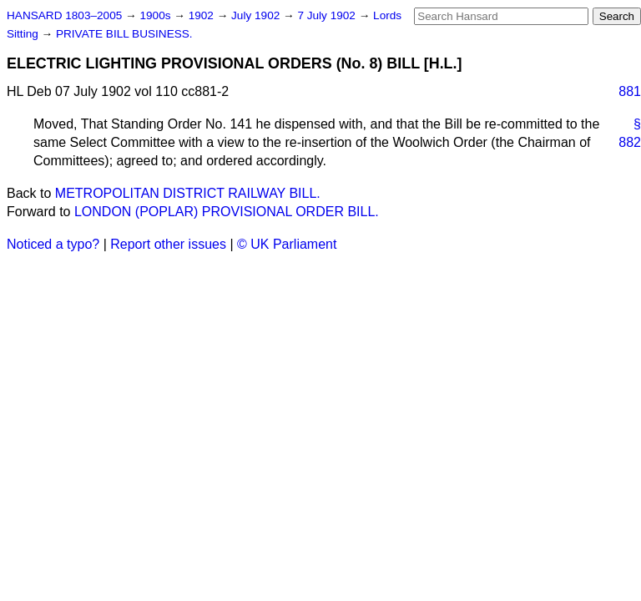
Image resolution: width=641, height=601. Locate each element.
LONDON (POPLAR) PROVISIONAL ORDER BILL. (226, 212)
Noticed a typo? (53, 244)
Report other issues (168, 244)
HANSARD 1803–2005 (64, 15)
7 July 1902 (327, 15)
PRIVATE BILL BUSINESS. (124, 34)
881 (629, 91)
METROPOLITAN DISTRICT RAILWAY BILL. (187, 193)
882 (629, 142)
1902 (203, 15)
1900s (156, 15)
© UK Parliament (286, 244)
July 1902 (257, 15)
